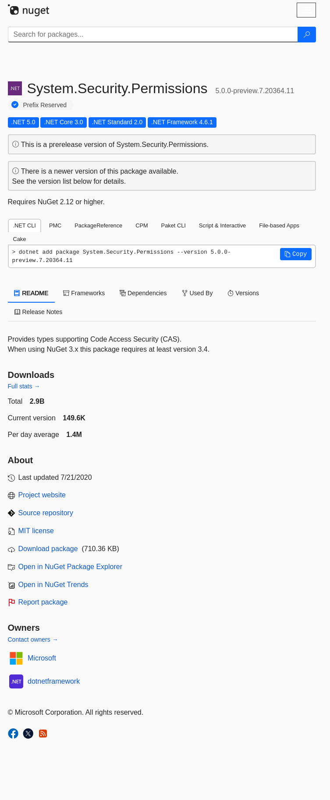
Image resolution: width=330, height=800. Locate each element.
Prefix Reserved (45, 104)
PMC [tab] (55, 225)
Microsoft (42, 658)
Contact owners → (33, 639)
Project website (42, 495)
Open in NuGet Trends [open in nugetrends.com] (53, 584)
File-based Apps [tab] (279, 225)
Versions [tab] (243, 293)
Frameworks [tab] (84, 293)
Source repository (45, 513)
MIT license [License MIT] (36, 530)
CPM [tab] (141, 225)
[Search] (307, 34)
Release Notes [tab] (38, 311)
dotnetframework (54, 681)
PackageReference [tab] (98, 225)
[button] (296, 254)
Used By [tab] (197, 293)
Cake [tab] (19, 239)
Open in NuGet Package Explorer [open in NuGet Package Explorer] (70, 566)
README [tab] (31, 293)
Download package (48, 548)
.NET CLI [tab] (24, 225)
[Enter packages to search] (153, 34)
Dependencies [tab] (143, 293)
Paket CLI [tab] (173, 225)
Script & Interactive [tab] (222, 225)
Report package (43, 602)
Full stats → (24, 386)
